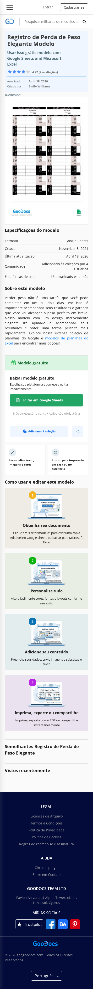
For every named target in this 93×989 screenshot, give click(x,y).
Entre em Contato (46, 874)
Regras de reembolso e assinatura (46, 844)
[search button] (84, 22)
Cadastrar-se (74, 7)
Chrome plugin (47, 867)
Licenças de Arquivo (47, 816)
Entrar (48, 7)
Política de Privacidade (46, 830)
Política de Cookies (46, 837)
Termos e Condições (46, 823)
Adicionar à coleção (39, 431)
